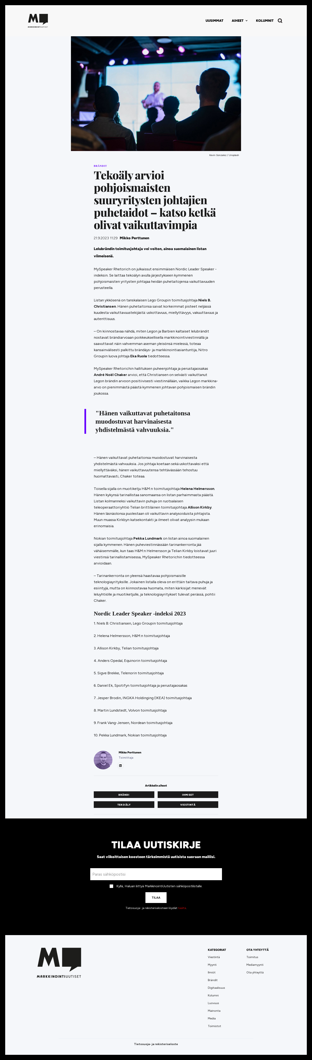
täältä (182, 908)
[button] (240, 20)
